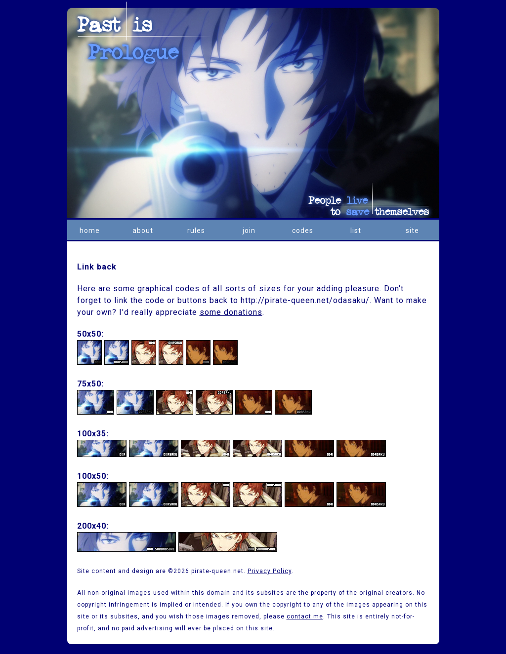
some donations (231, 312)
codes (302, 230)
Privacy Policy (270, 571)
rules (196, 230)
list (355, 230)
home (90, 230)
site (412, 230)
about (142, 230)
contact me (305, 616)
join (249, 230)
